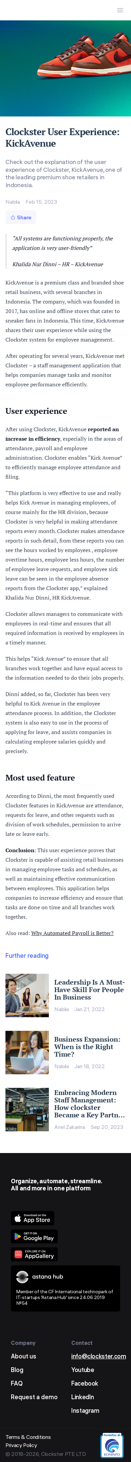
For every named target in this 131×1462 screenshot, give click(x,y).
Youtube (82, 1370)
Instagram (85, 1410)
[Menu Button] (120, 10)
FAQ (17, 1383)
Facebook (84, 1383)
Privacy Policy (21, 1445)
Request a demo (34, 1397)
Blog (17, 1370)
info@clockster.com (98, 1356)
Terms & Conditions (28, 1436)
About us (23, 1356)
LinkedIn (82, 1397)
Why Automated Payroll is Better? (72, 933)
